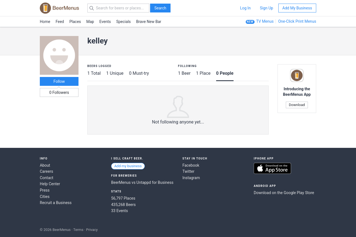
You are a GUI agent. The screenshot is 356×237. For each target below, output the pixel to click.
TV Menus (265, 21)
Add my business (128, 166)
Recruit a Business (56, 202)
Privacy (92, 230)
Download (297, 105)
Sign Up (266, 8)
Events (105, 21)
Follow (59, 81)
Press (44, 190)
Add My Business (297, 8)
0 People (225, 73)
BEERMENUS (59, 8)
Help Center (50, 184)
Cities (44, 196)
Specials (123, 21)
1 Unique (114, 73)
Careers (46, 171)
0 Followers (59, 92)
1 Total (94, 73)
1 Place (203, 73)
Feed (60, 21)
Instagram (191, 178)
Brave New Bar (148, 21)
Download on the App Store (272, 168)
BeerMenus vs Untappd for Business (142, 182)
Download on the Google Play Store (284, 192)
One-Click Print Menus (297, 21)
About (45, 165)
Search (160, 8)
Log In (245, 8)
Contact (46, 178)
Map (90, 21)
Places (75, 21)
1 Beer (184, 73)
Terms (78, 230)
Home (45, 21)
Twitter (188, 171)
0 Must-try (139, 73)
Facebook (190, 165)
